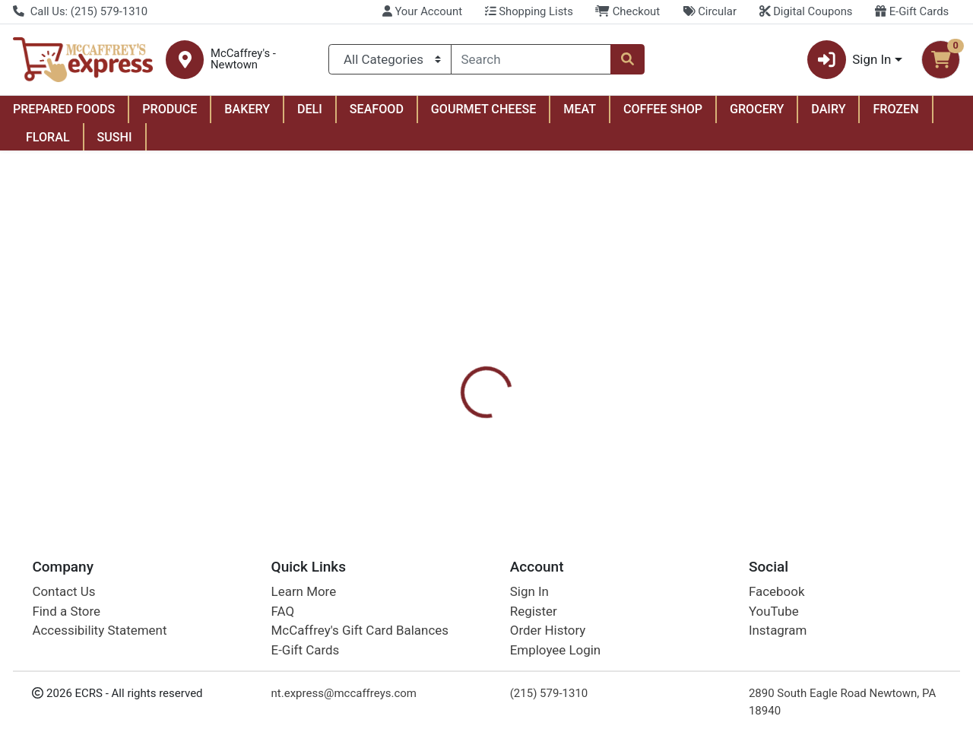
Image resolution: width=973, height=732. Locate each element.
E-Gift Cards (912, 11)
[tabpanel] (689, 432)
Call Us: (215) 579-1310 (80, 11)
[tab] (448, 357)
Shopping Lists (529, 11)
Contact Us (63, 592)
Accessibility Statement (99, 631)
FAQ (283, 611)
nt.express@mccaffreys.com (344, 693)
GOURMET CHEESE (484, 109)
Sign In (529, 592)
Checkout (627, 11)
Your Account (422, 11)
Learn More (304, 592)
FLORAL (48, 137)
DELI (309, 109)
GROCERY (757, 109)
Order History (548, 631)
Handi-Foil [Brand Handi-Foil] (594, 435)
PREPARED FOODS (64, 109)
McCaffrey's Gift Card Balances (359, 631)
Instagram (778, 631)
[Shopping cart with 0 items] (940, 59)
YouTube (774, 611)
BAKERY (247, 109)
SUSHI (114, 137)
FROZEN (895, 109)
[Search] (531, 59)
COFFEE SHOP (662, 109)
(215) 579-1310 (549, 693)
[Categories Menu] (389, 59)
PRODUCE (169, 109)
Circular (710, 11)
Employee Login (555, 650)
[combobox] (531, 59)
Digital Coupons (806, 11)
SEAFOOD (377, 109)
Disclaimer (520, 357)
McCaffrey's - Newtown (243, 59)
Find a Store (66, 611)
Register (533, 611)
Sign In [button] (849, 59)
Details (447, 357)
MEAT (579, 109)
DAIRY (828, 109)
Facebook (777, 592)
